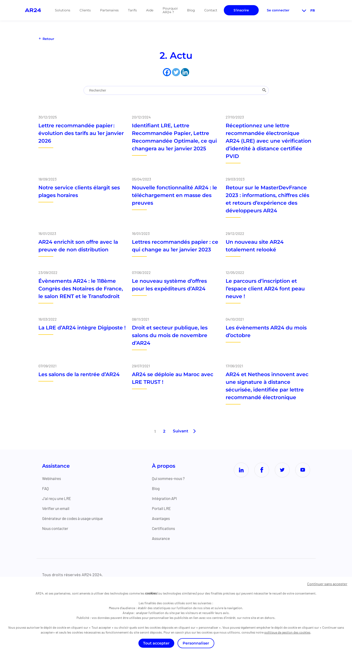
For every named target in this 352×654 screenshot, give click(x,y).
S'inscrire (241, 10)
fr (308, 10)
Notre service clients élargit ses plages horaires (79, 191)
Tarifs (132, 10)
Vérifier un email (57, 508)
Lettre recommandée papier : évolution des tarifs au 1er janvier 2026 (81, 133)
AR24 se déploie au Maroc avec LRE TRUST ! (172, 378)
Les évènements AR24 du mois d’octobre (266, 332)
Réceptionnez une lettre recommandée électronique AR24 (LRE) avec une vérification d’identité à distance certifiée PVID (268, 140)
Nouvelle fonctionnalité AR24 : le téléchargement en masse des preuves (174, 195)
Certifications (166, 528)
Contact (210, 10)
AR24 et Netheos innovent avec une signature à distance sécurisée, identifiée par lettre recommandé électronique (267, 386)
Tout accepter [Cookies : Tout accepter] (156, 643)
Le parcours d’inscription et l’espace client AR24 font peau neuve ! (265, 288)
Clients (85, 10)
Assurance (163, 538)
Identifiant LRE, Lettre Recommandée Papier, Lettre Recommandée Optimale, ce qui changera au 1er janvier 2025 (174, 137)
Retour (46, 39)
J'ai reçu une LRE (58, 498)
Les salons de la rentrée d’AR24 (79, 374)
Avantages (163, 518)
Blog (191, 10)
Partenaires (109, 10)
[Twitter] (176, 72)
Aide (149, 10)
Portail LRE (164, 508)
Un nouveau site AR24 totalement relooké (255, 246)
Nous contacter (56, 528)
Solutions (62, 10)
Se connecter (278, 10)
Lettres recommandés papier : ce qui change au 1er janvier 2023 (175, 246)
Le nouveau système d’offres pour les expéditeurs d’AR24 (169, 285)
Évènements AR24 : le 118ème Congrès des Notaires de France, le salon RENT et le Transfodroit (80, 288)
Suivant (180, 431)
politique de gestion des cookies (287, 632)
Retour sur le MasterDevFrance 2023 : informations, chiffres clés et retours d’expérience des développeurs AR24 (267, 199)
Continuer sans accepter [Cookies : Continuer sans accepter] (327, 584)
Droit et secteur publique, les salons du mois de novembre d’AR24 (170, 335)
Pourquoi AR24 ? (170, 10)
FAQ (45, 488)
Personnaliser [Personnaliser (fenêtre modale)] (196, 643)
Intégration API (168, 498)
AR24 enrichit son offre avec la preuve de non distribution (78, 246)
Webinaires (52, 478)
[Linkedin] (185, 72)
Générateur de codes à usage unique (76, 518)
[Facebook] (167, 72)
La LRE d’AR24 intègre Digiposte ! (82, 328)
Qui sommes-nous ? (172, 478)
